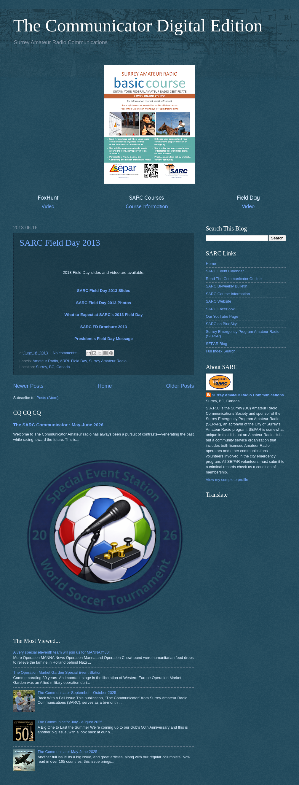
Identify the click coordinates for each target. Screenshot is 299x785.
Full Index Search (221, 351)
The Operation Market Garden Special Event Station (57, 672)
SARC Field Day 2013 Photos (103, 303)
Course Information (147, 206)
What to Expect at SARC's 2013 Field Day (104, 314)
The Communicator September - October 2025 (77, 692)
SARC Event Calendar (225, 271)
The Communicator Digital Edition (138, 25)
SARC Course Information (228, 294)
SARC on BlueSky (221, 324)
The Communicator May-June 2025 (67, 751)
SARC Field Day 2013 (60, 242)
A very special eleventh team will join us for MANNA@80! (61, 652)
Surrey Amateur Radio (108, 361)
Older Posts (180, 386)
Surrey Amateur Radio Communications (248, 395)
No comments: (66, 353)
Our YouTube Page (222, 316)
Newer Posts (28, 386)
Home (104, 386)
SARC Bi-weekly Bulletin (226, 286)
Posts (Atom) (47, 397)
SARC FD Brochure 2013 (103, 327)
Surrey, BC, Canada (53, 367)
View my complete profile (227, 479)
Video (47, 206)
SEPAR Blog (216, 343)
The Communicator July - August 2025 (70, 722)
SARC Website (218, 301)
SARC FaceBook (220, 309)
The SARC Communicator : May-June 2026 (58, 424)
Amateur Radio (45, 361)
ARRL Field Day (73, 361)
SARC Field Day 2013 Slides (103, 290)
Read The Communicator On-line (234, 279)
